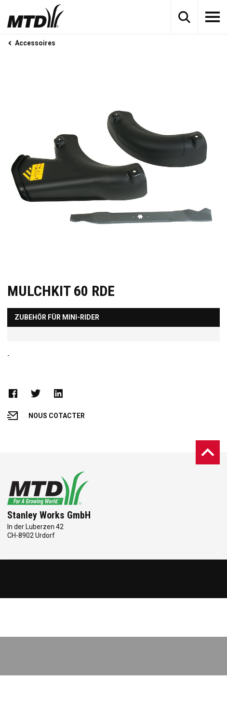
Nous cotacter (46, 415)
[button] (184, 17)
